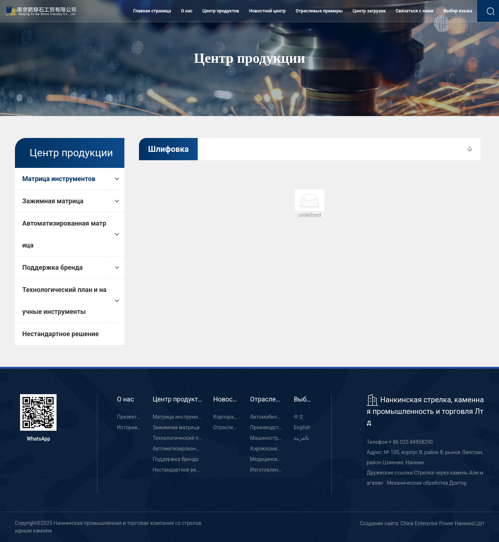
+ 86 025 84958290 (411, 442)
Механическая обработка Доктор (427, 483)
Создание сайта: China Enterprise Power (406, 523)
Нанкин (464, 523)
